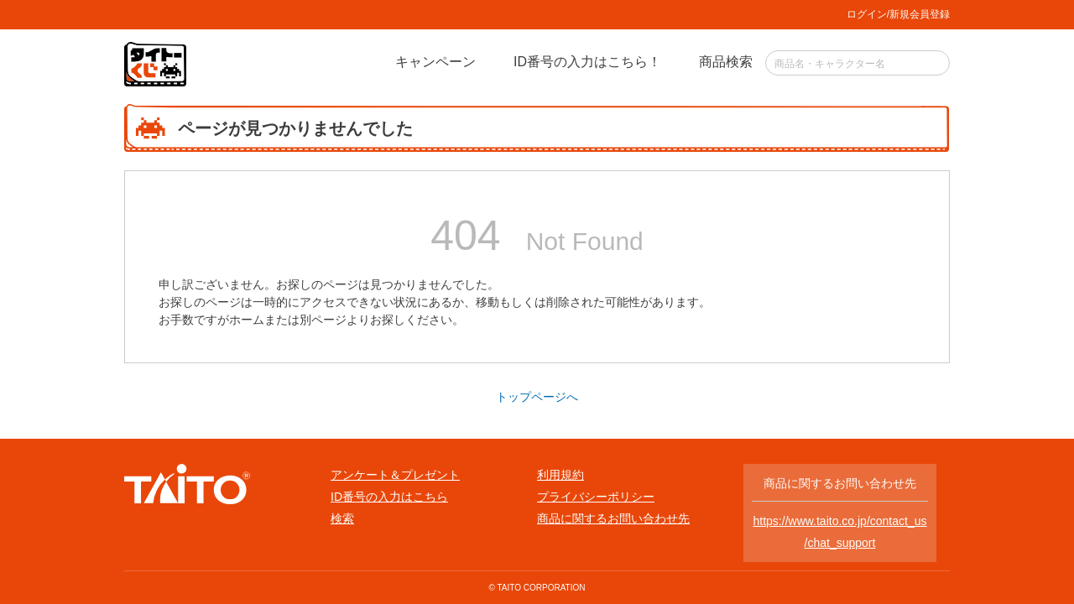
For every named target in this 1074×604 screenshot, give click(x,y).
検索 (342, 518)
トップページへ (537, 397)
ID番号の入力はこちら (389, 496)
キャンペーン (435, 62)
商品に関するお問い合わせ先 (613, 518)
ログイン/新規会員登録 (898, 14)
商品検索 (726, 62)
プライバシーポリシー (595, 496)
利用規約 (560, 475)
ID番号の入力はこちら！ (587, 62)
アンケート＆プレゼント (395, 475)
